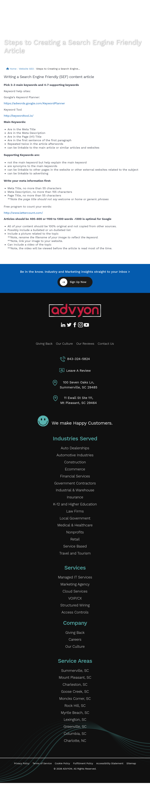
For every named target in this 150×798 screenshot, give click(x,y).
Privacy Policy (21, 778)
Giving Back (44, 343)
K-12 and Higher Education (75, 507)
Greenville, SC (75, 740)
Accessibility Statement (109, 778)
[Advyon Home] (75, 310)
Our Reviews (85, 343)
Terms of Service (42, 778)
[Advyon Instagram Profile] (80, 325)
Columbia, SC (75, 748)
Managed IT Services (75, 584)
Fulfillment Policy (83, 778)
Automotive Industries (75, 455)
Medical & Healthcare (75, 530)
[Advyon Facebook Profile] (75, 325)
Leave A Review (78, 370)
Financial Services (75, 478)
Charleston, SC (75, 696)
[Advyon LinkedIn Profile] (64, 325)
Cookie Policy (62, 778)
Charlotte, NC (75, 755)
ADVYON (67, 783)
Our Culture (64, 343)
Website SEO (27, 68)
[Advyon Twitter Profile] (69, 325)
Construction (75, 463)
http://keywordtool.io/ (19, 115)
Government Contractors (75, 485)
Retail (75, 545)
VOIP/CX (75, 606)
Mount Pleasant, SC (75, 688)
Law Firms (75, 515)
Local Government (75, 522)
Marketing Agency (75, 591)
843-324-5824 (78, 359)
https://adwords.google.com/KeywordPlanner (34, 103)
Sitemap (131, 778)
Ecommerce (75, 470)
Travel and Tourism (75, 559)
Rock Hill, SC (74, 718)
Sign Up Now (78, 282)
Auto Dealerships (75, 448)
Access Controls (75, 621)
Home (11, 68)
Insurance (75, 500)
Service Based (75, 552)
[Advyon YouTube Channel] (86, 325)
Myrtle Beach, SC (74, 725)
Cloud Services (74, 599)
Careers (75, 649)
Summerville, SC (75, 681)
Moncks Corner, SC (75, 711)
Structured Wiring (75, 614)
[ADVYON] (18, 9)
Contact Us (106, 343)
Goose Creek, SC (75, 703)
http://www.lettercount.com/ (23, 212)
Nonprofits (75, 537)
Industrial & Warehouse (75, 493)
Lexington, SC (75, 733)
